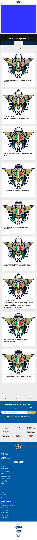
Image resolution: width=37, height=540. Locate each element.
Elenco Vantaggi (4, 512)
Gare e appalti (4, 481)
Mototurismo (4, 496)
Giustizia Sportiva (4, 480)
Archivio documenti (5, 517)
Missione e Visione (5, 468)
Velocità (2, 492)
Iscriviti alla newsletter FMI (18, 404)
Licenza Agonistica (5, 510)
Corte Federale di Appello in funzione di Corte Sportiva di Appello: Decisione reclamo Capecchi (17, 264)
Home (8, 43)
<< (5, 398)
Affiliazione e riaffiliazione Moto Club (9, 514)
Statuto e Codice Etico (5, 470)
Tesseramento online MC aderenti (8, 505)
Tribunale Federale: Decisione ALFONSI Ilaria (16, 190)
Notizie (18, 43)
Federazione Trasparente (6, 478)
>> (31, 398)
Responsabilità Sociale (6, 476)
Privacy (2, 485)
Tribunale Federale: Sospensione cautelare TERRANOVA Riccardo (16, 228)
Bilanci (2, 473)
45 (27, 398)
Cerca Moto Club (4, 515)
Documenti (28, 43)
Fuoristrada (3, 491)
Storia (2, 466)
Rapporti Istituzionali (5, 475)
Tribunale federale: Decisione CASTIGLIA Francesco (18, 376)
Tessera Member (4, 503)
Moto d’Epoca (4, 494)
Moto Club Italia (4, 507)
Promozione (3, 497)
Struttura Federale (5, 471)
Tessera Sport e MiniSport (6, 509)
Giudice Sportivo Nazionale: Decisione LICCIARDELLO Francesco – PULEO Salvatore (16, 117)
